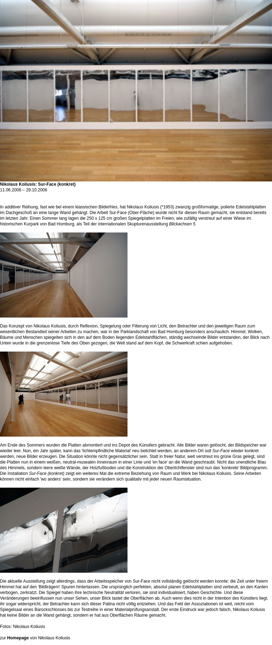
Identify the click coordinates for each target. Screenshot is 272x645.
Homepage (18, 637)
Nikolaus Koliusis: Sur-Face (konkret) (136, 182)
